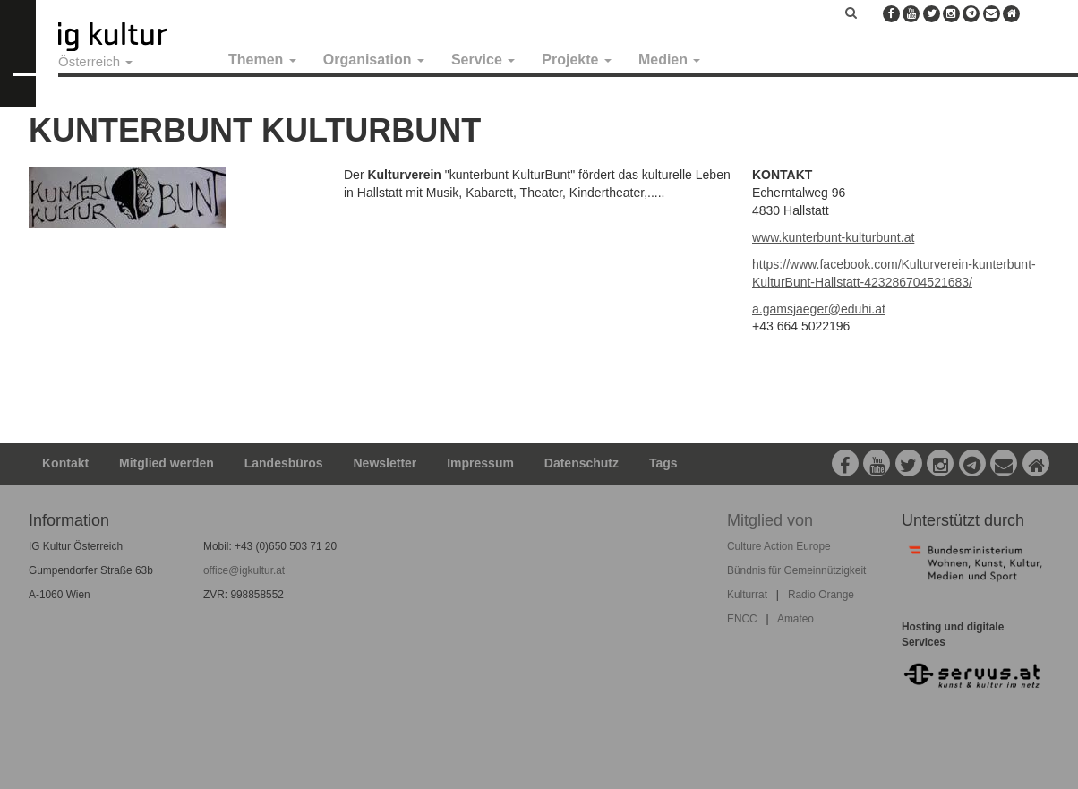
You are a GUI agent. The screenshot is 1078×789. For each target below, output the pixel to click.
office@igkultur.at (244, 570)
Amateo (795, 619)
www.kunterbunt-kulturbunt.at (833, 237)
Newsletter (385, 463)
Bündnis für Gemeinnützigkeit (796, 570)
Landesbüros (283, 463)
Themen (262, 59)
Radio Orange (821, 594)
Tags (663, 463)
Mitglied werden (166, 463)
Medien (669, 59)
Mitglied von (770, 520)
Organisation (373, 59)
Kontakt (65, 463)
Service (483, 59)
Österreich (95, 61)
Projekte (577, 59)
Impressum (480, 463)
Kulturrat (747, 594)
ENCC (742, 619)
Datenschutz (581, 463)
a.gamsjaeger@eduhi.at (819, 309)
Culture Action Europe (779, 546)
